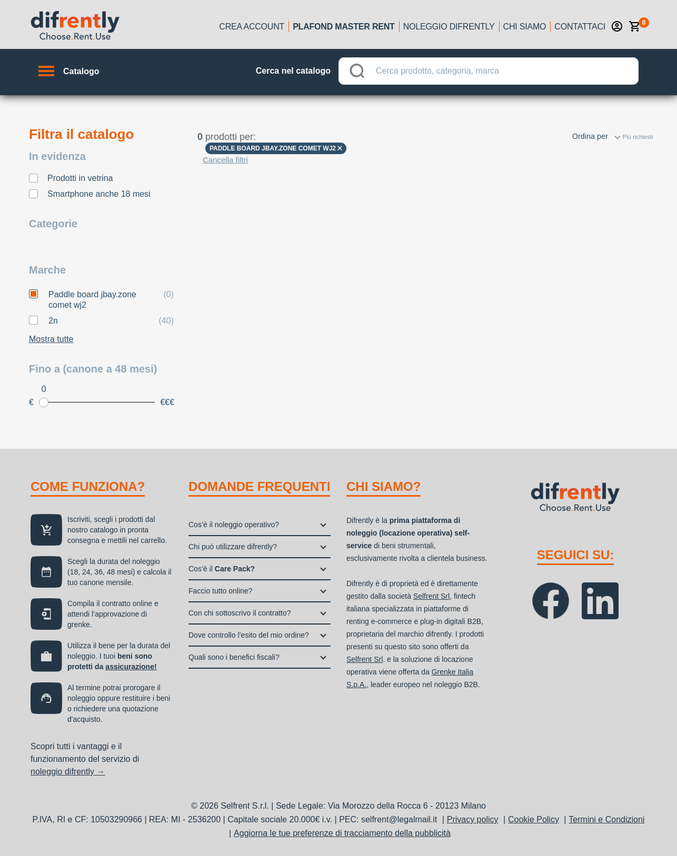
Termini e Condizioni (606, 819)
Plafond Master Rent (344, 26)
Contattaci (579, 26)
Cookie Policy (533, 819)
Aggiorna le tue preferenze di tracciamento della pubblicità (342, 833)
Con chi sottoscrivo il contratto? (239, 613)
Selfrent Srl (431, 596)
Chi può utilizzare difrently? (232, 546)
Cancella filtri (225, 159)
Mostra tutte (51, 339)
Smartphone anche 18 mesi (99, 193)
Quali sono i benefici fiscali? (234, 657)
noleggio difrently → (68, 771)
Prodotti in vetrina (80, 178)
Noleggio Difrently (449, 26)
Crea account (251, 26)
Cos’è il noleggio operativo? (233, 524)
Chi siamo (524, 26)
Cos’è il (221, 569)
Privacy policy (473, 819)
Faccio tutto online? (220, 591)
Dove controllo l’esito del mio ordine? (248, 635)
